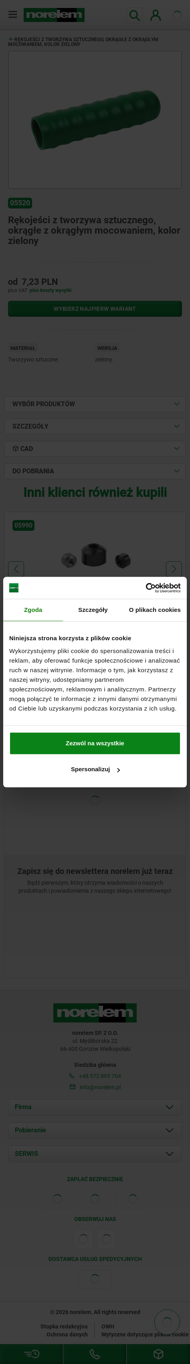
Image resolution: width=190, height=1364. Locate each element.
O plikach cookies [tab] (155, 609)
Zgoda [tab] (33, 609)
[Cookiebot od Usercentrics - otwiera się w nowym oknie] (146, 588)
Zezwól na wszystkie (95, 743)
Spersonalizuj (95, 769)
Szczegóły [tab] (92, 609)
